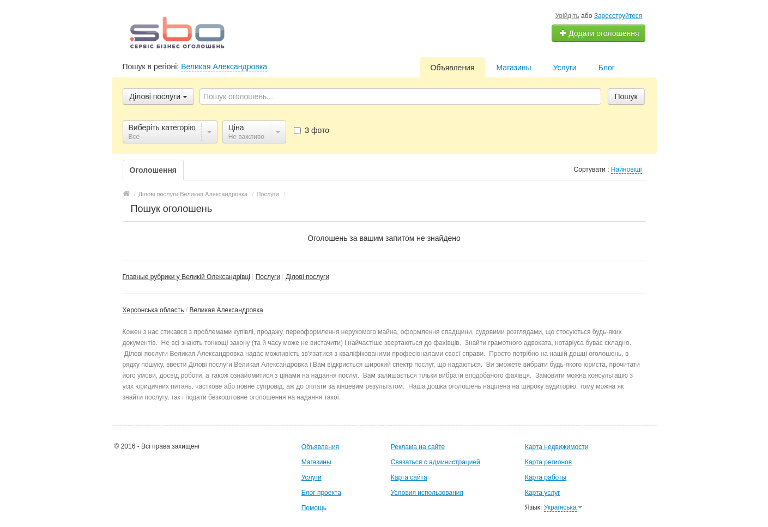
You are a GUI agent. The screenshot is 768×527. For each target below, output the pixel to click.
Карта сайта (409, 477)
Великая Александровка (224, 66)
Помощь (313, 508)
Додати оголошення (599, 33)
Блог (606, 67)
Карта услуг (542, 492)
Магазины (514, 67)
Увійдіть (567, 16)
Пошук (626, 96)
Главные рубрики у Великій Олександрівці (186, 277)
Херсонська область (153, 310)
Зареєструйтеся (618, 16)
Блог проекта (321, 492)
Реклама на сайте (418, 447)
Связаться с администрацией (435, 462)
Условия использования (427, 492)
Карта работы (545, 477)
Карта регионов (548, 462)
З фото (311, 130)
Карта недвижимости (556, 447)
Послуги (268, 277)
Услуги (565, 67)
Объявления (453, 67)
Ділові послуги (307, 277)
